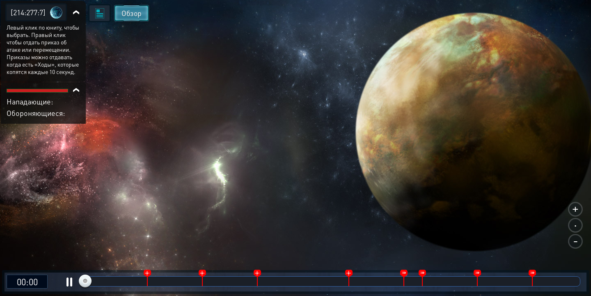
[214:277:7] (28, 12)
